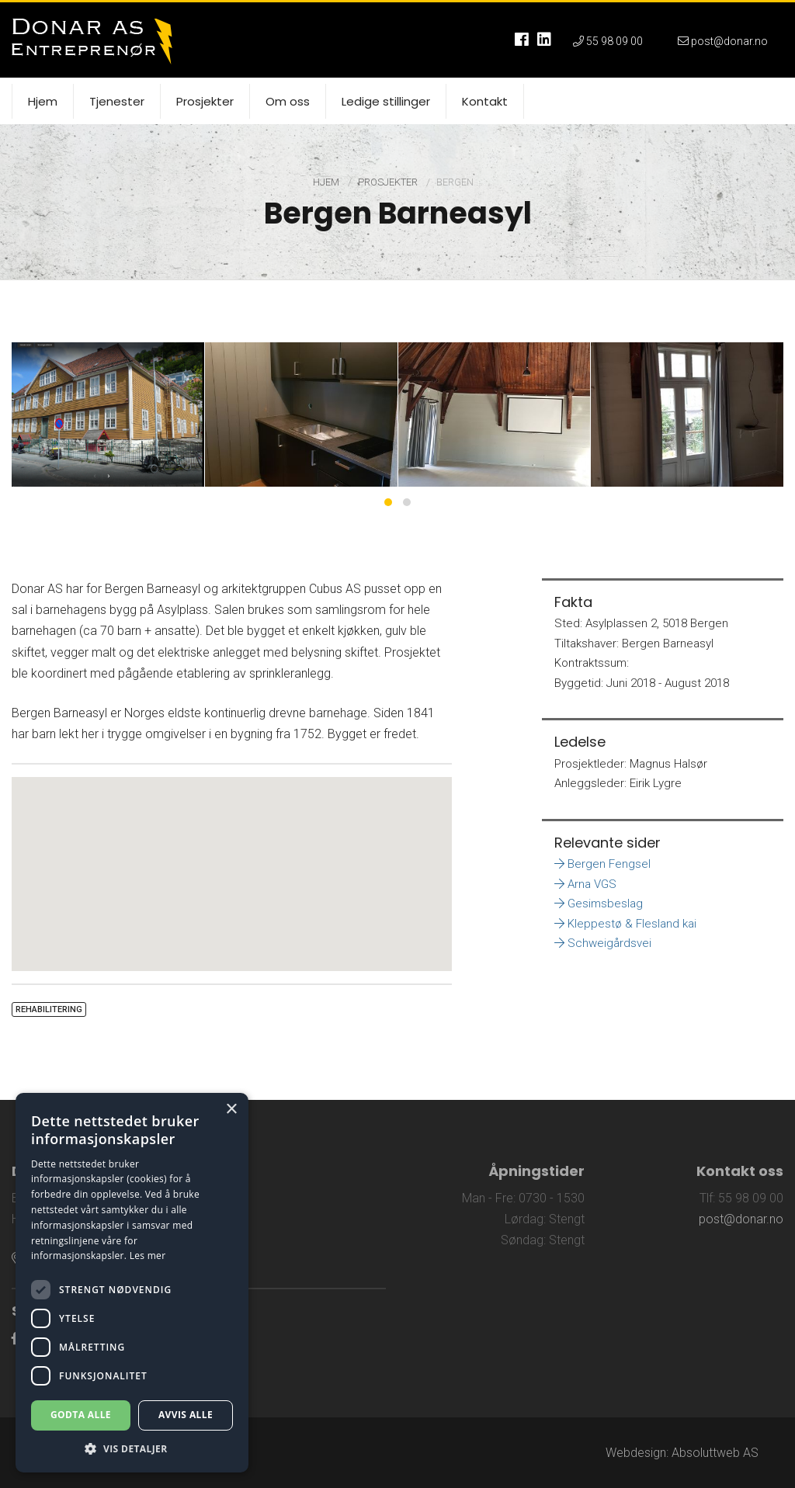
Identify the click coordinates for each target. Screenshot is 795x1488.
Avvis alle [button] (185, 1414)
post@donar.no (741, 1219)
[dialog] (132, 1282)
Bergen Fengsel (602, 864)
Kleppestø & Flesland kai (625, 924)
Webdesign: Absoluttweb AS (682, 1452)
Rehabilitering (49, 1009)
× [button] (231, 1109)
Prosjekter (389, 182)
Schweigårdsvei (602, 943)
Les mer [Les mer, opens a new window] (148, 1255)
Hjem (327, 182)
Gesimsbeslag (598, 903)
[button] (232, 859)
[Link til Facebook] (15, 1338)
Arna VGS (585, 884)
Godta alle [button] (80, 1414)
